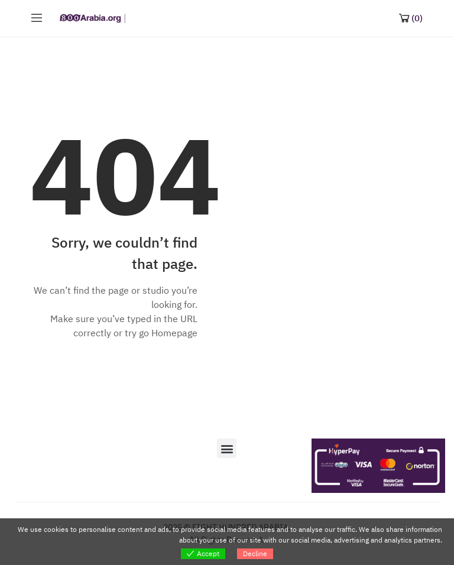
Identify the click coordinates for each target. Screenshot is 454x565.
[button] (226, 448)
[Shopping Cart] (410, 18)
